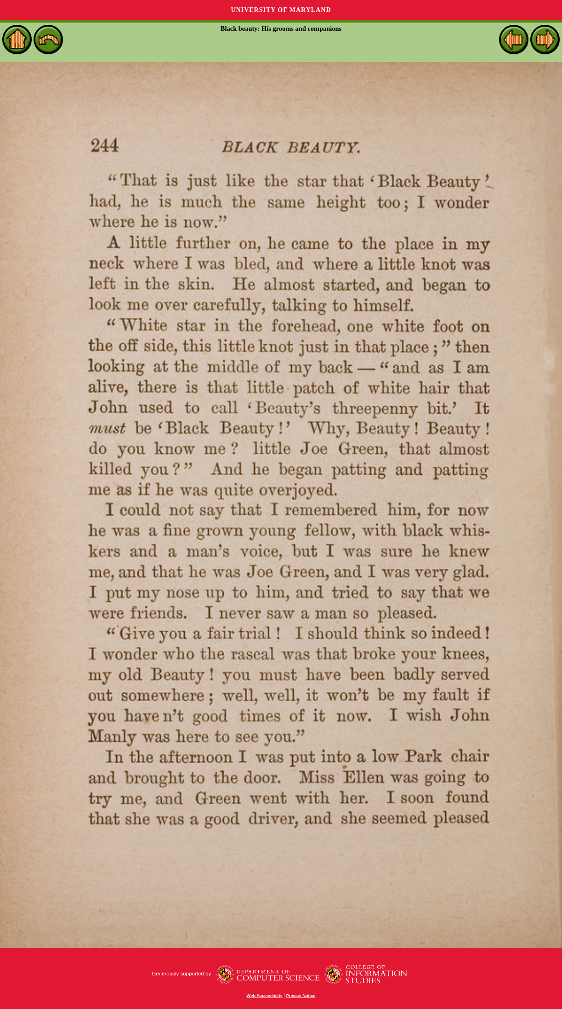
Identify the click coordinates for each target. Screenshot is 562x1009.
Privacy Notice (301, 995)
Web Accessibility (265, 995)
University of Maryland (281, 9)
